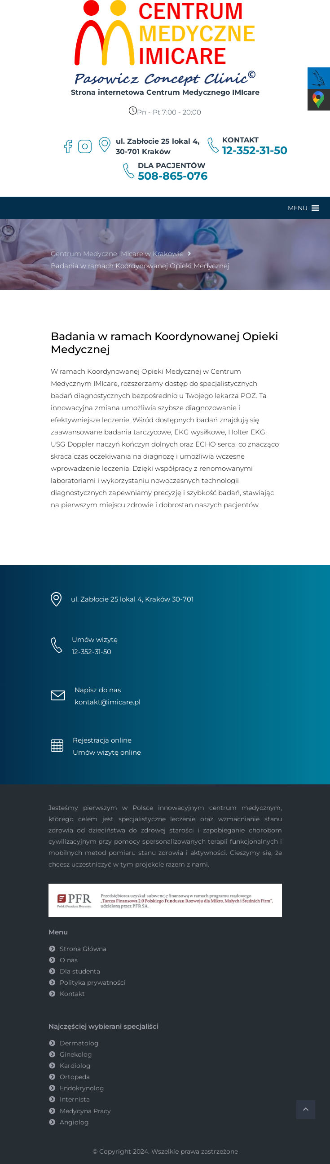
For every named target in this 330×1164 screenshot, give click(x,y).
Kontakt (72, 994)
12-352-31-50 (254, 150)
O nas (69, 960)
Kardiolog (75, 1066)
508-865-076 (172, 176)
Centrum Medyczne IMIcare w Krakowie (117, 253)
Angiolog (74, 1122)
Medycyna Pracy (85, 1111)
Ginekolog (76, 1054)
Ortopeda (75, 1077)
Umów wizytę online (107, 752)
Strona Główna (83, 949)
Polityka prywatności (93, 982)
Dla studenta (80, 971)
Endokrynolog (82, 1088)
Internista (75, 1099)
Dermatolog (79, 1043)
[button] (298, 208)
